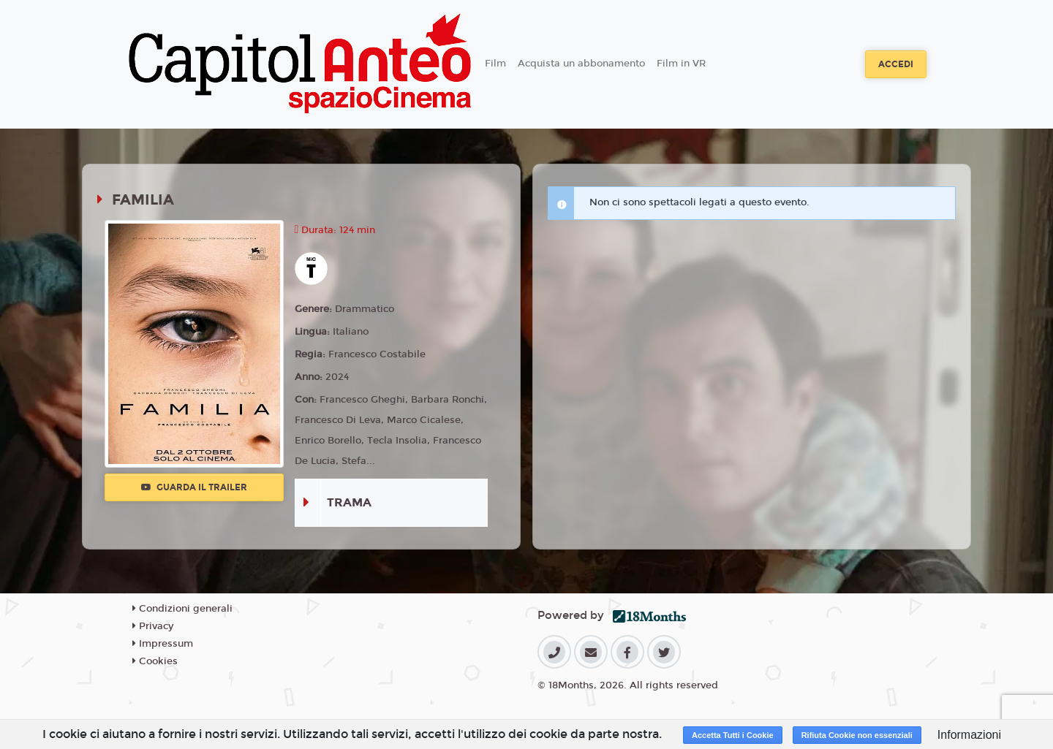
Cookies (155, 661)
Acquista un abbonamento (581, 63)
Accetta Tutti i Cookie (733, 735)
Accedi (895, 64)
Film (495, 63)
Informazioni (969, 735)
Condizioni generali (182, 609)
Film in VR (681, 63)
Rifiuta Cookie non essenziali (857, 735)
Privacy (152, 626)
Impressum (162, 644)
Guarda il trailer (194, 487)
